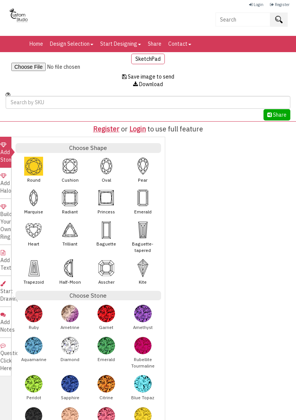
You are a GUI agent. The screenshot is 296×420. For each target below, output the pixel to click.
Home (36, 43)
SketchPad (148, 59)
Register (106, 129)
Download (148, 84)
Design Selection (71, 43)
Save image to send (148, 76)
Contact (179, 43)
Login (137, 129)
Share (154, 43)
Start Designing (120, 43)
